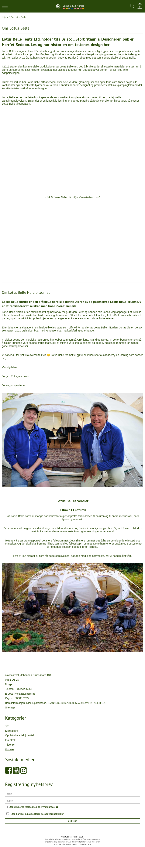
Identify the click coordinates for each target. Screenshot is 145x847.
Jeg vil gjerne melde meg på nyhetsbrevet (33, 807)
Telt (7, 726)
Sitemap (10, 707)
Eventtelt (10, 740)
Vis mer (9, 749)
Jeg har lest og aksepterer (38, 814)
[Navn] (72, 793)
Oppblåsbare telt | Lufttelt (20, 735)
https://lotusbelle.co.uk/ (86, 197)
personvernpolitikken (52, 814)
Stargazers (11, 730)
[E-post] (72, 800)
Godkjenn (72, 821)
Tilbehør (10, 744)
